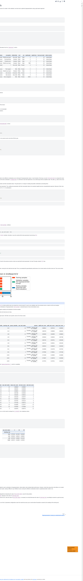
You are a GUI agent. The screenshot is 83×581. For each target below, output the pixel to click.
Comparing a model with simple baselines (8, 142)
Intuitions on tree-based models (8, 108)
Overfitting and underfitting (7, 45)
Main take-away (5, 38)
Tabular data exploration (6, 29)
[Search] (9, 12)
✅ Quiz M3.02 (6, 82)
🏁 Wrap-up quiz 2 (5, 50)
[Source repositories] (58, 1)
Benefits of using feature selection (8, 179)
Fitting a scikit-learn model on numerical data (7, 32)
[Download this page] (60, 1)
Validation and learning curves (7, 46)
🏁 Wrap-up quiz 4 (5, 99)
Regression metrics (6, 150)
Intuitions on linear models (7, 92)
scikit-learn (71, 578)
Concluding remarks (6, 160)
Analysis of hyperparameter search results (9, 73)
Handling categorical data (7, 34)
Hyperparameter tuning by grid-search (9, 63)
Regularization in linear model (7, 97)
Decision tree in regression (7, 111)
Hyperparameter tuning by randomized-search (8, 66)
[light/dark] (64, 1)
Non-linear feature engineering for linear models (8, 95)
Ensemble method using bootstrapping (6, 126)
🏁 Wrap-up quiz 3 (5, 84)
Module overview (5, 43)
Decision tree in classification (7, 109)
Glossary (4, 165)
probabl (59, 578)
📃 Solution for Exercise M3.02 (9, 80)
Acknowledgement (5, 169)
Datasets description (6, 167)
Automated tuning (6, 60)
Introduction (4, 15)
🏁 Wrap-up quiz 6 (5, 133)
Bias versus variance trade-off (7, 48)
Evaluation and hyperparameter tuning (9, 76)
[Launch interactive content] (56, 1)
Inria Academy (54, 578)
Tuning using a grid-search (72, 5)
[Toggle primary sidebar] (19, 1)
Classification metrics (6, 148)
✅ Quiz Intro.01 (5, 23)
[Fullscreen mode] (62, 1)
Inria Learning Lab (36, 578)
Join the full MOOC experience (71, 548)
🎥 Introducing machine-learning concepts (8, 21)
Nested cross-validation (6, 146)
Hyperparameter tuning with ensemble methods (7, 131)
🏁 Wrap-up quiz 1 (5, 36)
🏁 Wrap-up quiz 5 (5, 116)
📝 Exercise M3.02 (6, 78)
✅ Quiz (3, 185)
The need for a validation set (72, 6)
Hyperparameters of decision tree (7, 114)
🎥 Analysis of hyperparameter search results (9, 70)
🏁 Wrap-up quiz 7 (5, 152)
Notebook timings (5, 171)
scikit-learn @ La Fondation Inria (46, 578)
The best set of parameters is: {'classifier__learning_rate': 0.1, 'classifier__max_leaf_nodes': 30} (42, 267)
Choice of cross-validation (7, 145)
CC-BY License (29, 578)
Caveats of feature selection (7, 181)
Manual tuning (5, 59)
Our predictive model (71, 3)
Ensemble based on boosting (7, 128)
